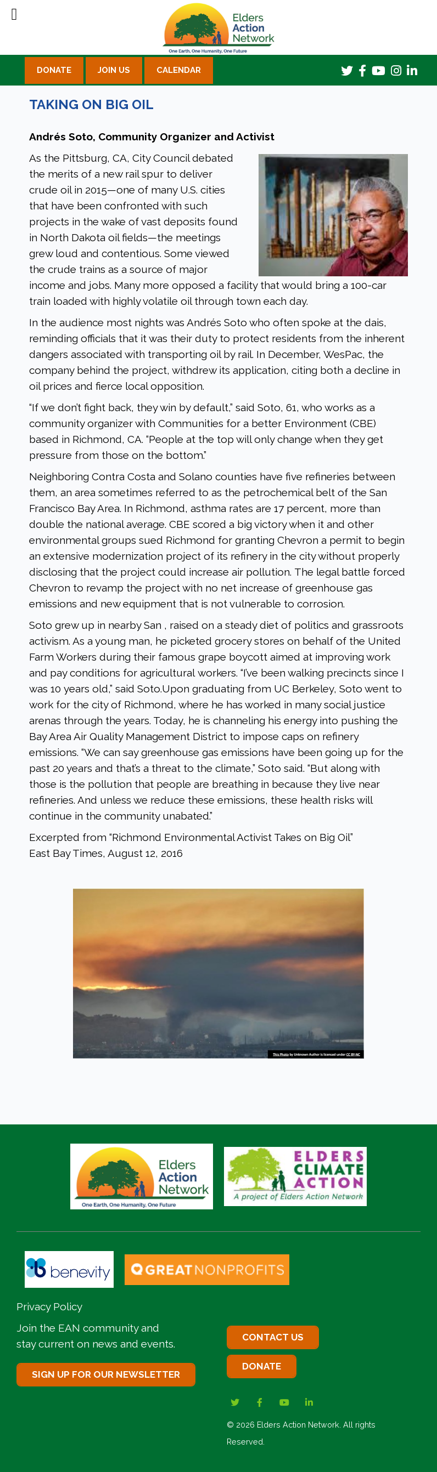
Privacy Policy (49, 1306)
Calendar (178, 70)
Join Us (114, 70)
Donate (54, 70)
